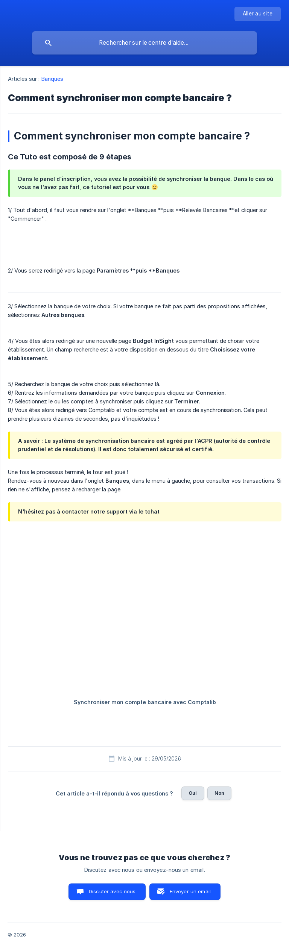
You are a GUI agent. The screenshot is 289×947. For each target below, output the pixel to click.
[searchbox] (144, 43)
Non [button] (219, 793)
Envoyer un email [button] (190, 891)
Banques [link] (52, 79)
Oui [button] (193, 793)
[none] (257, 14)
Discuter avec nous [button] (112, 891)
